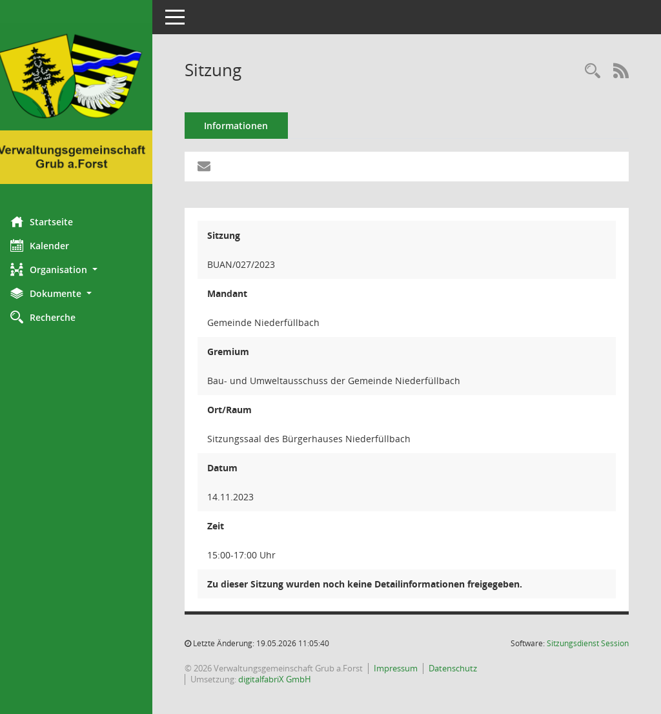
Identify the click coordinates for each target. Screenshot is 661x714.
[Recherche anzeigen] (592, 71)
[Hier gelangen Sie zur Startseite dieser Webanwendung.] (80, 103)
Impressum (405, 668)
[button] (80, 269)
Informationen (246, 125)
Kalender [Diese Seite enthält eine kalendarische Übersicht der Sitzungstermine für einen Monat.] (48, 245)
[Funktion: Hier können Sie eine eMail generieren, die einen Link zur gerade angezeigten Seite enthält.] (213, 166)
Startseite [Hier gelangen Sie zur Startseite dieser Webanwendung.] (50, 221)
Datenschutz (462, 668)
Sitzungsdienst (588, 643)
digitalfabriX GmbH (283, 679)
